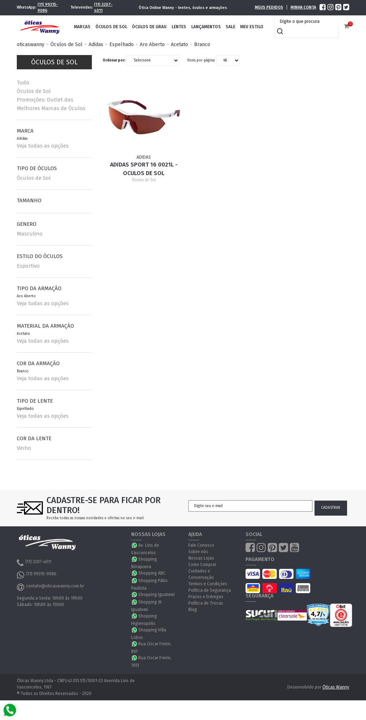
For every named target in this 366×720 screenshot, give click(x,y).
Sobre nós (198, 551)
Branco (202, 44)
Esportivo (28, 266)
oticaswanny (30, 44)
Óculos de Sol (111, 26)
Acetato (179, 44)
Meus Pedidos (269, 7)
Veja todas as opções (43, 146)
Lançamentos (206, 26)
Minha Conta (303, 7)
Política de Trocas (205, 603)
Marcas (82, 26)
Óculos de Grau (149, 26)
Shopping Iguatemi (156, 594)
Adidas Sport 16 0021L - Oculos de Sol (144, 169)
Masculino (30, 233)
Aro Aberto (152, 44)
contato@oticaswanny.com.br (50, 587)
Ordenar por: (114, 60)
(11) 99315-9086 (48, 7)
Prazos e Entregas (205, 596)
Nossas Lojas (201, 558)
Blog (192, 609)
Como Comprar (202, 564)
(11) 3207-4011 (103, 7)
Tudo (23, 82)
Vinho (24, 448)
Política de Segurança (209, 590)
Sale (230, 26)
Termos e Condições (207, 583)
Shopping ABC (151, 573)
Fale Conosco (201, 545)
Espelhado (121, 44)
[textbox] (308, 21)
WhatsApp (134, 545)
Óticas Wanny (335, 687)
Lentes (179, 26)
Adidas (96, 44)
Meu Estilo (251, 26)
